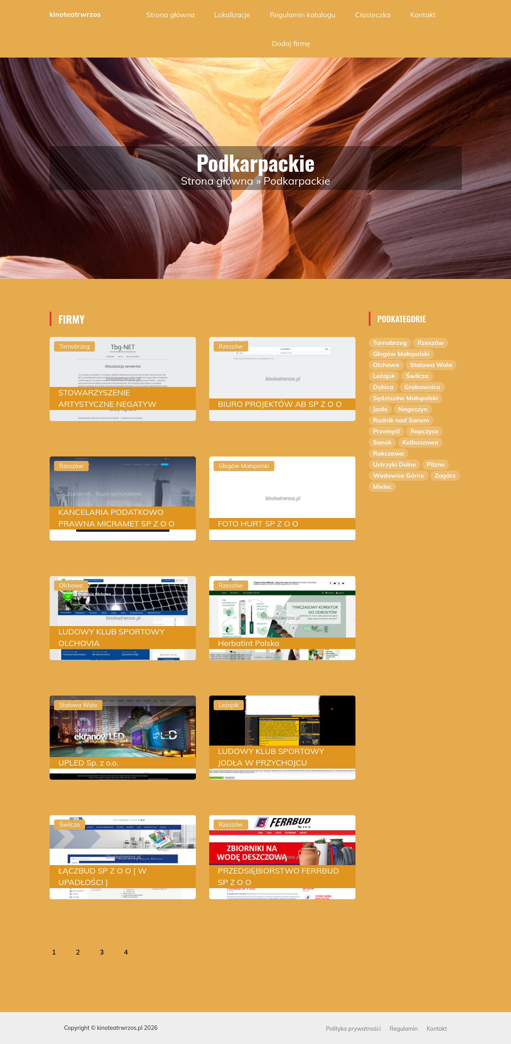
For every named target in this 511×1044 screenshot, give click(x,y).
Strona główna (170, 14)
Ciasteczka (372, 14)
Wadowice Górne (398, 475)
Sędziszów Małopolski (405, 398)
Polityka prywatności (353, 1028)
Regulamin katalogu (302, 14)
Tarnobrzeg (390, 343)
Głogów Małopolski (401, 354)
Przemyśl (386, 431)
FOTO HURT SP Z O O (258, 523)
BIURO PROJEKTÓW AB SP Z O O (280, 404)
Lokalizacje (232, 14)
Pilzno (436, 464)
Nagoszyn (413, 409)
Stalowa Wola (431, 365)
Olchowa (386, 365)
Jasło (380, 409)
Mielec (382, 487)
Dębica (383, 387)
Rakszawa (388, 453)
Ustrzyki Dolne (394, 464)
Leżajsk (384, 376)
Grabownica (422, 387)
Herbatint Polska (249, 643)
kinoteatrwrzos (75, 14)
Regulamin (403, 1028)
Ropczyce (424, 431)
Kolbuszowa (420, 442)
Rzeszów (430, 343)
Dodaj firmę (291, 43)
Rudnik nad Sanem (401, 420)
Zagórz (445, 475)
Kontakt (423, 14)
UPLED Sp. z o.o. (88, 763)
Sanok (382, 442)
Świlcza (417, 376)
